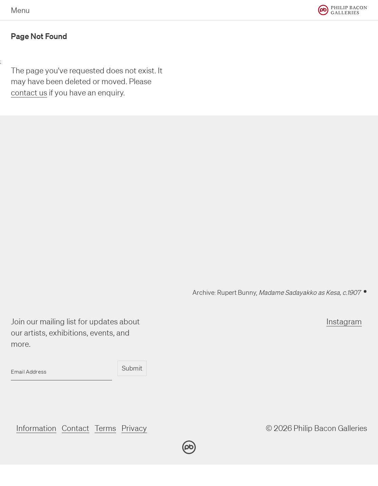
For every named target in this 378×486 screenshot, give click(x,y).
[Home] (342, 10)
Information (36, 428)
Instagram (344, 321)
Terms (105, 428)
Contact (75, 428)
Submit (132, 368)
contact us (29, 92)
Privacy (134, 428)
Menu (20, 10)
